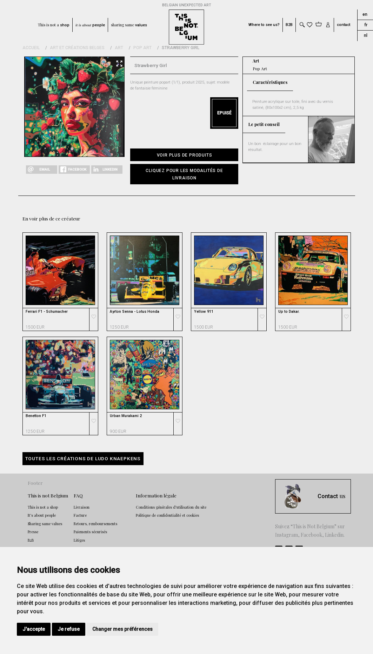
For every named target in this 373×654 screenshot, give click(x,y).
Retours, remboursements (95, 523)
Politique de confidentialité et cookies (167, 515)
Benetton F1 (36, 416)
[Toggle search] (302, 24)
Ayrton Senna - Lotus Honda (134, 312)
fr (365, 24)
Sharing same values (45, 523)
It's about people (42, 515)
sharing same (129, 25)
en (364, 14)
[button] (184, 174)
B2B (289, 25)
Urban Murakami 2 (126, 416)
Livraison (81, 507)
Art (119, 47)
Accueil (31, 47)
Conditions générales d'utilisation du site (171, 507)
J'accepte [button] (33, 629)
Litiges (79, 540)
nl (365, 35)
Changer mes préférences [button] (122, 629)
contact (343, 25)
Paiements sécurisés (90, 531)
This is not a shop (43, 507)
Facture (80, 515)
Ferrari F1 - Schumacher (47, 312)
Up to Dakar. (289, 312)
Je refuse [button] (69, 629)
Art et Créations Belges (77, 47)
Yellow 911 (203, 312)
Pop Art (142, 47)
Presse (33, 531)
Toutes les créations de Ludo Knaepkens (83, 458)
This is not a (53, 25)
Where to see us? (264, 25)
